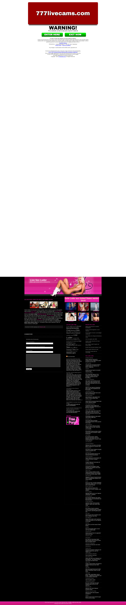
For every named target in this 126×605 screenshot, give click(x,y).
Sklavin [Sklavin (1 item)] (71, 347)
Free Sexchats (71, 356)
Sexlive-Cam (88, 548)
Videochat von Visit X (90, 581)
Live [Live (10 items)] (75, 335)
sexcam (87, 527)
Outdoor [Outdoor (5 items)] (69, 343)
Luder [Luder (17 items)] (69, 337)
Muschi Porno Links (90, 464)
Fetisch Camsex (89, 395)
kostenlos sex (88, 419)
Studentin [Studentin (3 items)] (69, 349)
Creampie (88, 385)
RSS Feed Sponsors (49, 602)
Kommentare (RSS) (67, 603)
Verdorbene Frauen (90, 578)
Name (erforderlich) (30, 341)
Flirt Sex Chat (88, 399)
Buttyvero (83, 311)
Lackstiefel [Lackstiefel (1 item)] (68, 335)
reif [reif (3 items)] (76, 345)
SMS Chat (88, 562)
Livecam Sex (88, 447)
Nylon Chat (88, 470)
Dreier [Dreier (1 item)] (79, 332)
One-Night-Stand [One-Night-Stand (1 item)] (75, 341)
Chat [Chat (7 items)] (68, 330)
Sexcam (87, 523)
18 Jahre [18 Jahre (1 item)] (68, 326)
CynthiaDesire (71, 311)
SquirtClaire (71, 321)
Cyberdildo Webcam (90, 391)
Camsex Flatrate (89, 372)
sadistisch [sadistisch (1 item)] (79, 345)
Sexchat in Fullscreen (90, 543)
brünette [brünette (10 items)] (75, 328)
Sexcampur (88, 537)
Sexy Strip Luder (89, 556)
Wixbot (87, 595)
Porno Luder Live (89, 486)
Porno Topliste (89, 491)
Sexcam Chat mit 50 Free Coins (73, 359)
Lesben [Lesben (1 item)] (72, 335)
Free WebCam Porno (90, 404)
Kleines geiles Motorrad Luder (92, 349)
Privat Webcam (89, 496)
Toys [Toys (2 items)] (77, 349)
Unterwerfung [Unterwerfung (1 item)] (74, 351)
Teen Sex (88, 567)
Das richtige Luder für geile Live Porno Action (92, 345)
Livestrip (87, 460)
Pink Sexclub (88, 475)
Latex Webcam (89, 424)
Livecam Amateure (89, 443)
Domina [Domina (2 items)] (76, 332)
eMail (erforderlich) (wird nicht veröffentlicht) (35, 346)
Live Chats (88, 435)
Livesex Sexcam (89, 456)
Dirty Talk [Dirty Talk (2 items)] (68, 332)
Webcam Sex (88, 586)
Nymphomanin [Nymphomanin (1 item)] (69, 341)
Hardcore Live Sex (42, 314)
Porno (87, 481)
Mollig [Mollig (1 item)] (78, 338)
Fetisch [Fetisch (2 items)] (68, 333)
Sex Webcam (88, 517)
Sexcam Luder (42, 326)
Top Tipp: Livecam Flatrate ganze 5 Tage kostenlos (73, 373)
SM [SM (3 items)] (74, 347)
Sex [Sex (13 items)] (68, 347)
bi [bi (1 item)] (72, 326)
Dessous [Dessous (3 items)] (73, 330)
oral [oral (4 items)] (80, 341)
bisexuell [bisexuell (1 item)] (75, 326)
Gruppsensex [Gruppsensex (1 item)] (72, 333)
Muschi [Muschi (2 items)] (68, 339)
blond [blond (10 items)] (68, 328)
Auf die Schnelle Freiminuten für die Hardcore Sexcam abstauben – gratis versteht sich (74, 409)
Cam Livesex (88, 363)
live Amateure (88, 429)
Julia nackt (88, 414)
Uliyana (83, 321)
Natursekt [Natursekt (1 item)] (72, 339)
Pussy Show (39, 319)
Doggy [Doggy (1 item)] (72, 332)
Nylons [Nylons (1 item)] (78, 339)
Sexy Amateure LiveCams (91, 553)
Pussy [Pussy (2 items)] (74, 343)
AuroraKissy (96, 311)
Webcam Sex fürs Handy (91, 591)
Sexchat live (88, 546)
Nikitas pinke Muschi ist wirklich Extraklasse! (92, 327)
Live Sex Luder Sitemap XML (61, 602)
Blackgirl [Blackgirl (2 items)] (79, 326)
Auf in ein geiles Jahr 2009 (91, 339)
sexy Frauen (33, 311)
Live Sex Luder (38, 280)
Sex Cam (87, 506)
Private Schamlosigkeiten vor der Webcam (93, 330)
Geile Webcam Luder (90, 409)
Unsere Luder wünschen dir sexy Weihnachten (93, 342)
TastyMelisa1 (96, 321)
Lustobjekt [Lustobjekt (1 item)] (74, 338)
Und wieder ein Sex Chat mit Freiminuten (72, 389)
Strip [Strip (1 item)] (76, 347)
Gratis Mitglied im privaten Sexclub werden (73, 403)
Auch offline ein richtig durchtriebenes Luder (94, 336)
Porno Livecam (50, 315)
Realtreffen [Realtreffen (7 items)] (70, 345)
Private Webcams (89, 501)
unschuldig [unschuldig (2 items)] (69, 351)
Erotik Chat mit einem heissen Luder (93, 347)
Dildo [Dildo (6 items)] (78, 330)
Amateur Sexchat (89, 357)
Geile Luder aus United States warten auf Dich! (83, 299)
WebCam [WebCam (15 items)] (71, 353)
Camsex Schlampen (90, 379)
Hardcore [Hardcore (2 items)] (78, 333)
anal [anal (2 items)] (71, 326)
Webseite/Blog (29, 350)
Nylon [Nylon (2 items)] (75, 339)
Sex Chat (87, 513)
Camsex (87, 368)
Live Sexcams (89, 441)
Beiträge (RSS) (57, 603)
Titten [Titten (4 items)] (74, 349)
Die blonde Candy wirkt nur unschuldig (91, 352)
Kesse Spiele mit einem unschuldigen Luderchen (93, 333)
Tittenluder (88, 572)
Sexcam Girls (88, 531)
